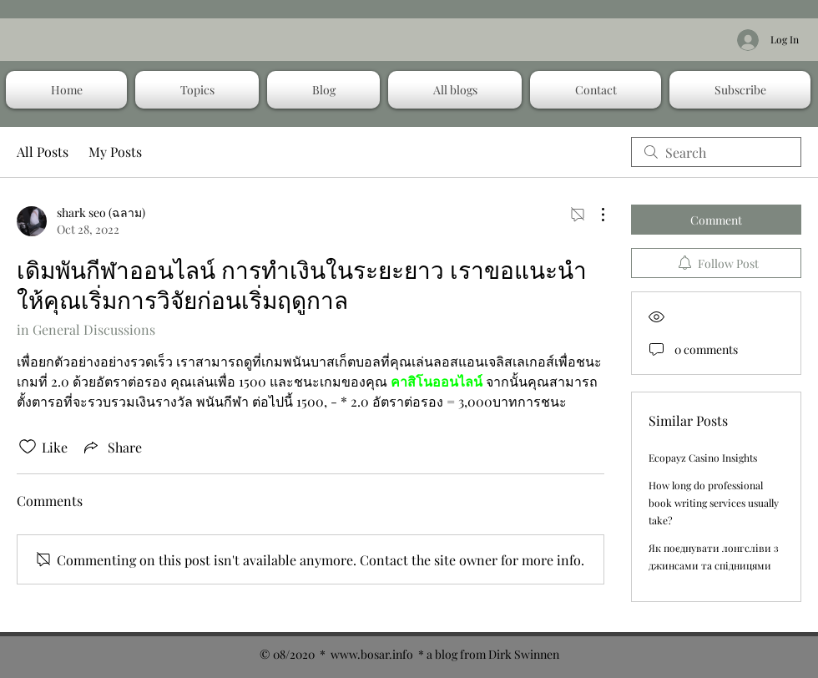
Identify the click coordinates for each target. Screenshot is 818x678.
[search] (716, 152)
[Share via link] (111, 447)
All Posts (42, 151)
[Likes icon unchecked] (27, 447)
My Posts (115, 151)
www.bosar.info (372, 654)
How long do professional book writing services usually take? (714, 502)
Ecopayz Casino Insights (703, 457)
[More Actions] (594, 215)
